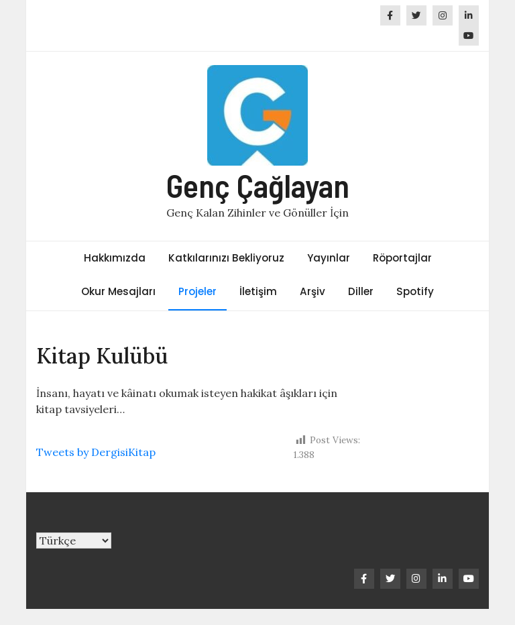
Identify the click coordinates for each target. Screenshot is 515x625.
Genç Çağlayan (257, 185)
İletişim (258, 291)
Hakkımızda (115, 258)
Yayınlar (328, 258)
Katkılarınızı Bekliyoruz (226, 258)
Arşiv (312, 291)
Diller (361, 291)
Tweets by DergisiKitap (96, 452)
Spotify (415, 291)
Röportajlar (402, 258)
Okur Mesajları (118, 291)
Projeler (197, 291)
